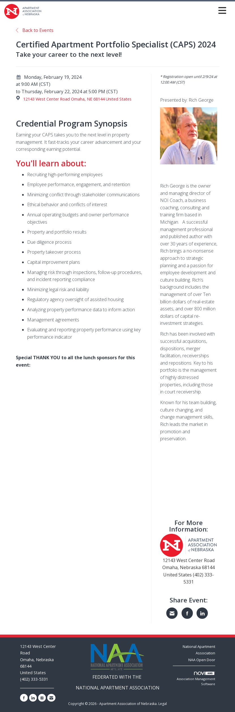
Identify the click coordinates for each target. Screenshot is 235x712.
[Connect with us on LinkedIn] (33, 698)
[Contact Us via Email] (51, 698)
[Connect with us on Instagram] (42, 698)
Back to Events (34, 30)
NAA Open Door (201, 659)
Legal (162, 703)
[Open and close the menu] (135, 10)
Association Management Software (196, 679)
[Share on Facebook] (187, 613)
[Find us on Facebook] (24, 698)
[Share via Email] (172, 613)
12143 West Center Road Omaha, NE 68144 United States (77, 99)
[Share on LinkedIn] (202, 613)
